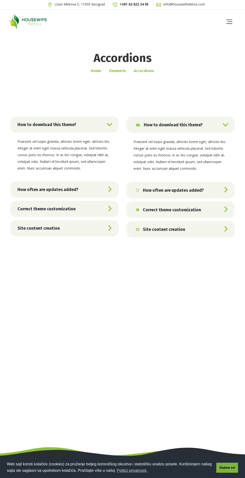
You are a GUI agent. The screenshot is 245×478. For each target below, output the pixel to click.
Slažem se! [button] (227, 468)
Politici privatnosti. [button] (132, 470)
